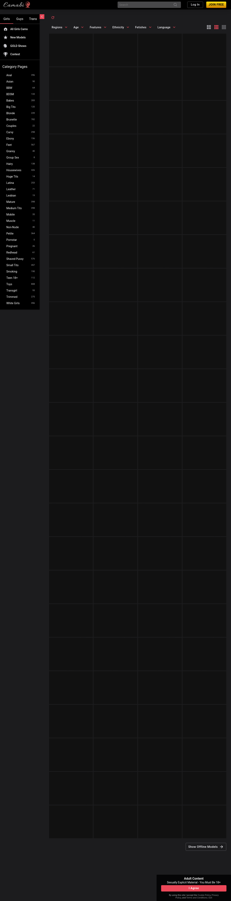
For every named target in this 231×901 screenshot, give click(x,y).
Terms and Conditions (196, 897)
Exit (210, 897)
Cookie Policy (204, 895)
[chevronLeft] (42, 16)
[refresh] (53, 18)
